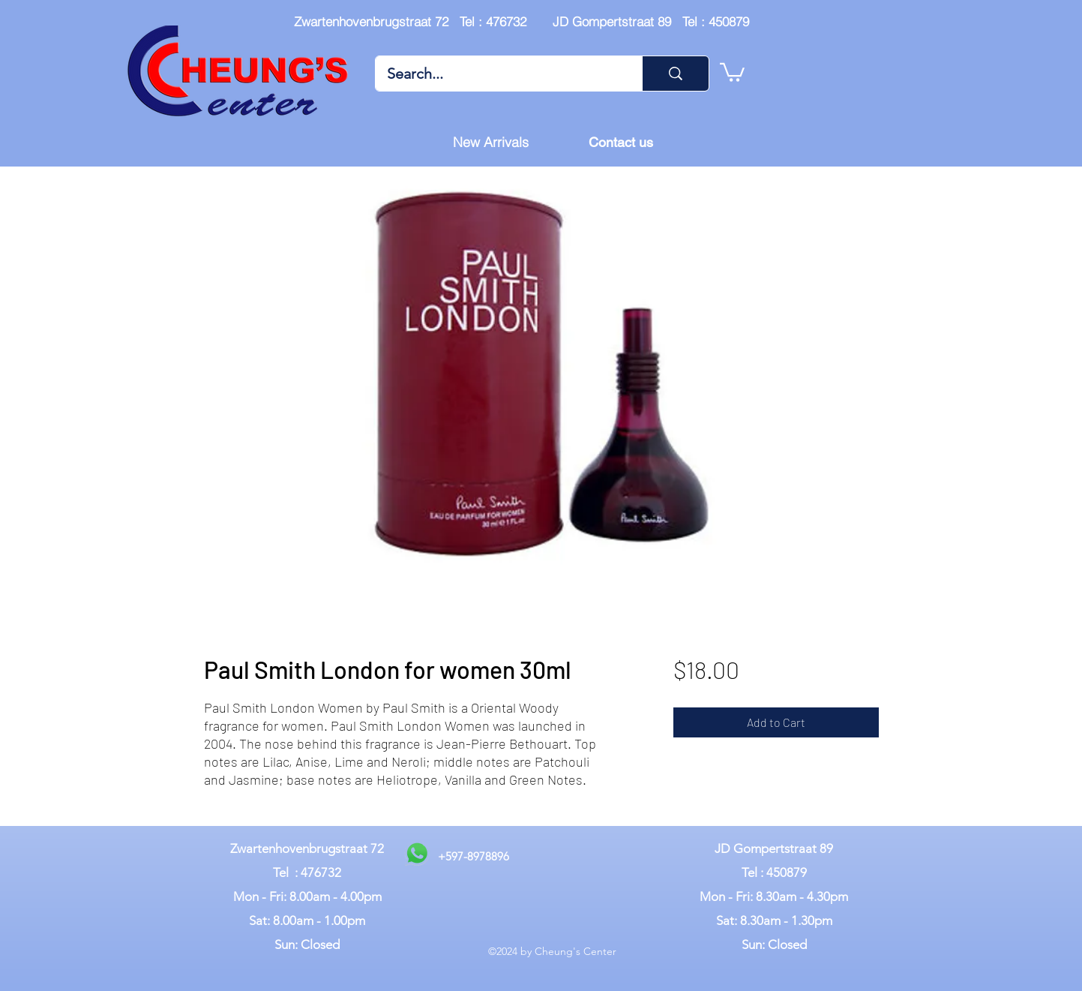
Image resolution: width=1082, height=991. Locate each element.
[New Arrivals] (491, 143)
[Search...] (498, 73)
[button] (732, 71)
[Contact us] (621, 143)
